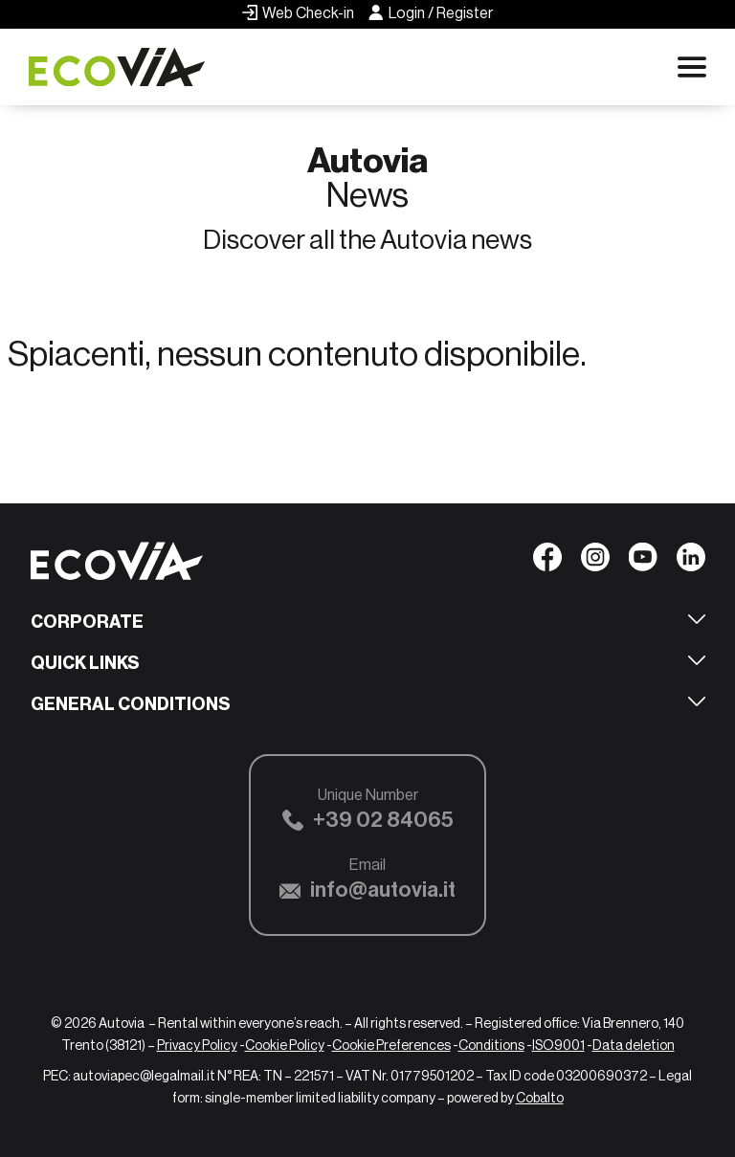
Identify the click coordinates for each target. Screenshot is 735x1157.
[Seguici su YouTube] (643, 562)
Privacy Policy (197, 1045)
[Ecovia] (124, 67)
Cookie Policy (284, 1045)
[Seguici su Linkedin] (691, 562)
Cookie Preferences (391, 1045)
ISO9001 (558, 1045)
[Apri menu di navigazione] (692, 67)
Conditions (491, 1045)
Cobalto (540, 1097)
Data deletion (633, 1045)
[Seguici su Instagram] (595, 562)
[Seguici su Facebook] (547, 562)
